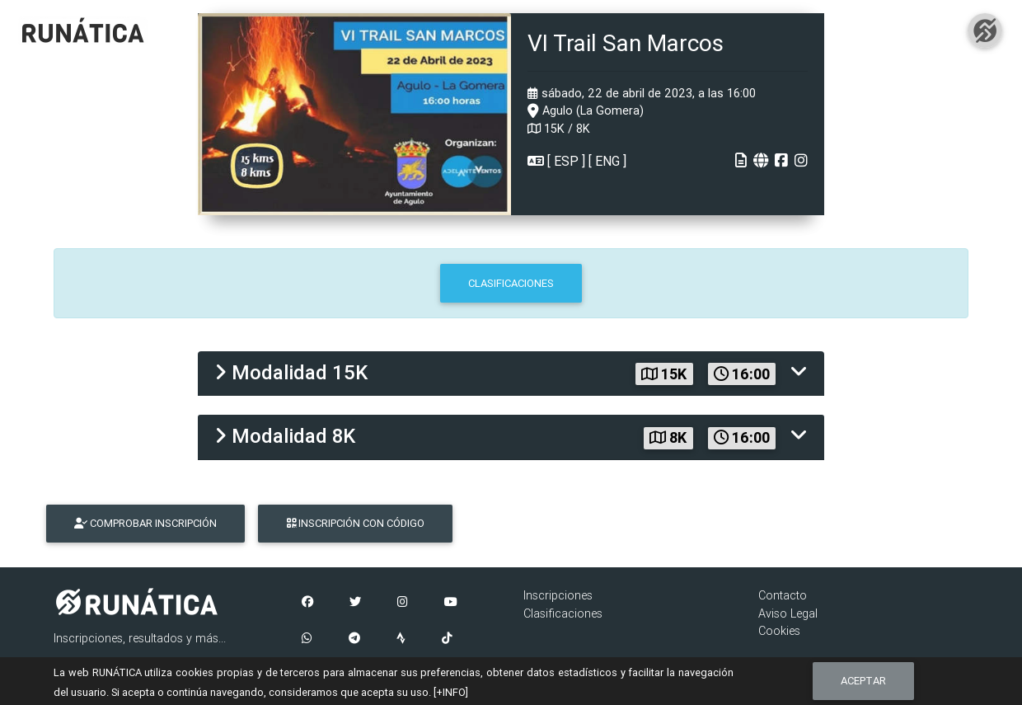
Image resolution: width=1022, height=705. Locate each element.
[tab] (511, 374)
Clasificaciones (562, 613)
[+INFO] (451, 692)
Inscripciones (558, 595)
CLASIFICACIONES (511, 283)
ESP (566, 161)
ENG (607, 161)
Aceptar (863, 681)
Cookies (779, 630)
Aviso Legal (788, 613)
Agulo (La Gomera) (585, 110)
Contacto (782, 595)
